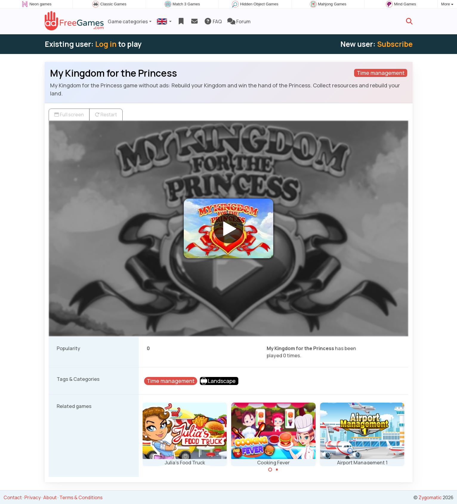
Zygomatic (430, 497)
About (50, 497)
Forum (239, 21)
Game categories (128, 21)
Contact (13, 497)
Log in (106, 44)
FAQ (213, 21)
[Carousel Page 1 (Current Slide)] (270, 470)
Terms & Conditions (81, 497)
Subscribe (395, 44)
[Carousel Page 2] (277, 470)
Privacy (32, 497)
